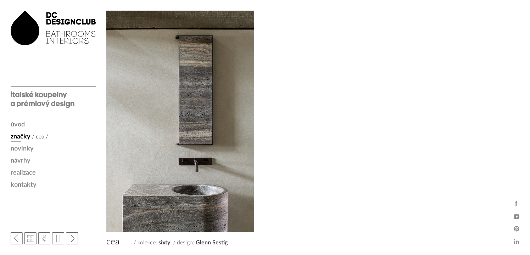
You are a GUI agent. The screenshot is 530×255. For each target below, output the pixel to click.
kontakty (24, 185)
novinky (22, 149)
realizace (23, 173)
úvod (18, 124)
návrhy (20, 161)
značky (20, 137)
